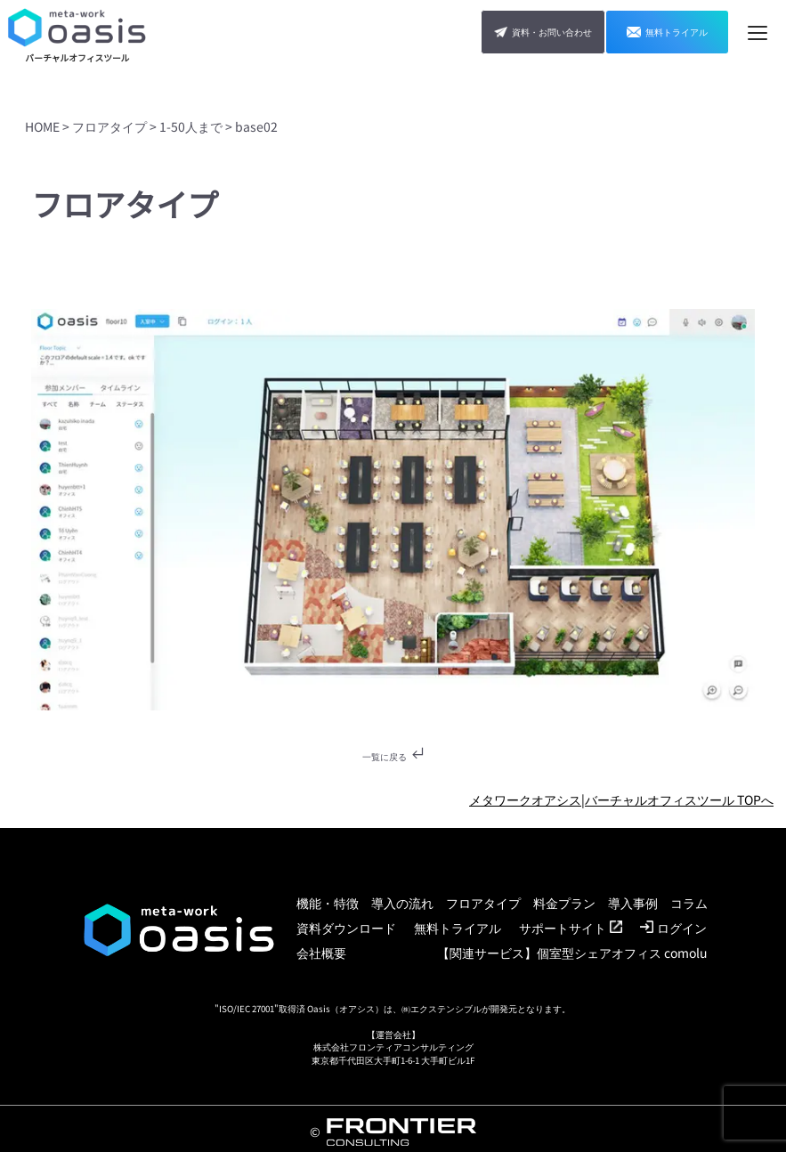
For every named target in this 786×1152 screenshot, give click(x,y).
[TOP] (77, 32)
